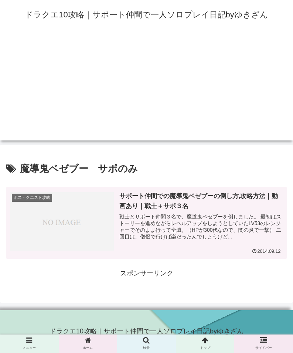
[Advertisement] (146, 88)
